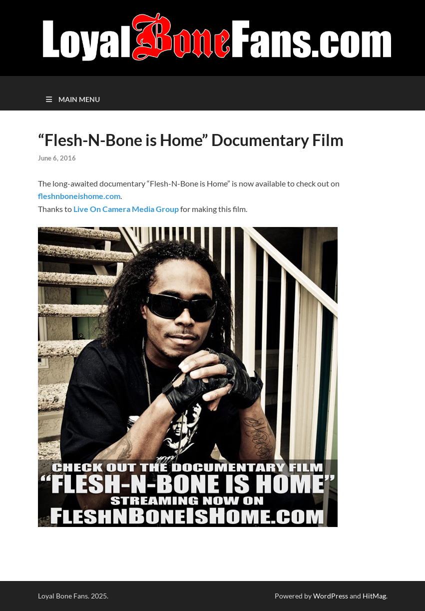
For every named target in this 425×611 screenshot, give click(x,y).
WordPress (330, 596)
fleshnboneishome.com (79, 195)
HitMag (374, 596)
